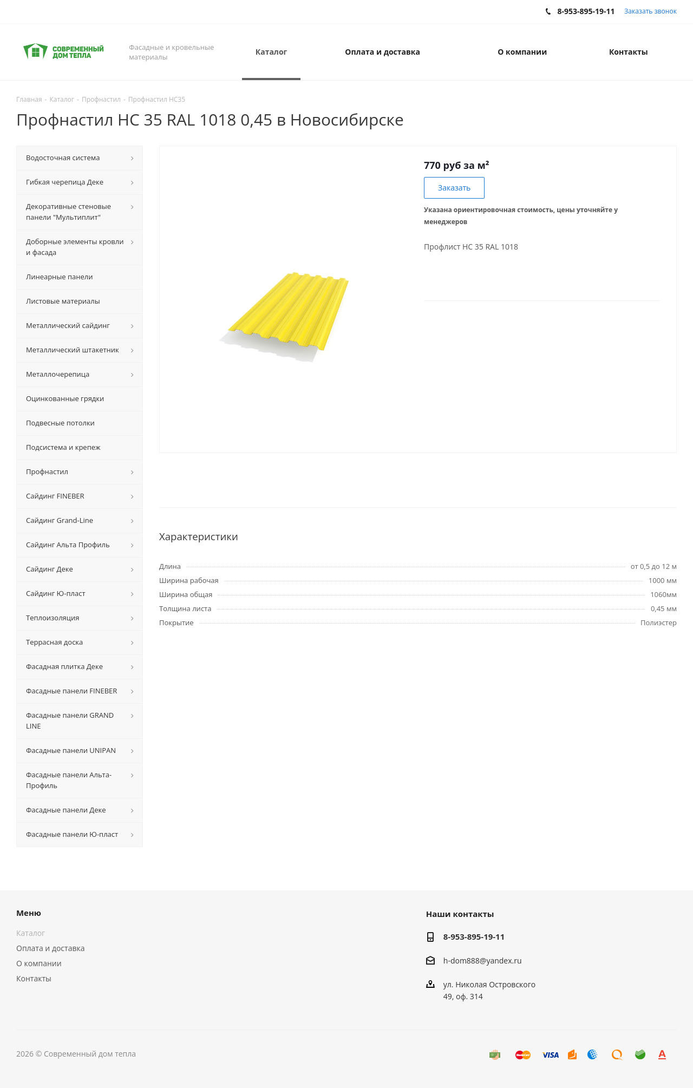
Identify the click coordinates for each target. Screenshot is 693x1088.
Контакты (33, 978)
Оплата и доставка (50, 948)
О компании (39, 963)
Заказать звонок (650, 11)
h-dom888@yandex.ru (482, 960)
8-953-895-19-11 (474, 936)
